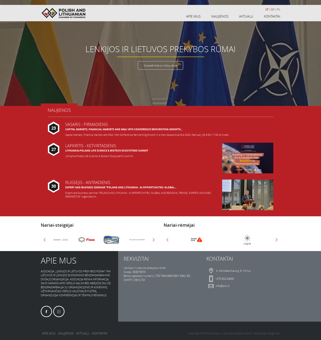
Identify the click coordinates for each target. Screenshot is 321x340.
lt (267, 9)
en (273, 9)
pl (278, 9)
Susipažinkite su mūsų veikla (160, 65)
